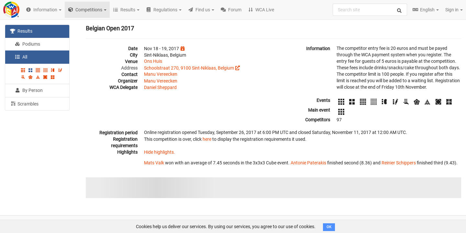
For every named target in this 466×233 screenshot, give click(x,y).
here (207, 139)
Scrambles (24, 103)
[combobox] (370, 10)
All (21, 57)
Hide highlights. (159, 152)
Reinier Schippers (399, 162)
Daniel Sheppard (160, 87)
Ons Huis (153, 61)
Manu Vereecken (160, 74)
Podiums (27, 44)
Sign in (454, 9)
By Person (29, 90)
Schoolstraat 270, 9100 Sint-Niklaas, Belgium (189, 68)
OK (329, 227)
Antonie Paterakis (308, 162)
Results (21, 31)
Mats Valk (154, 162)
